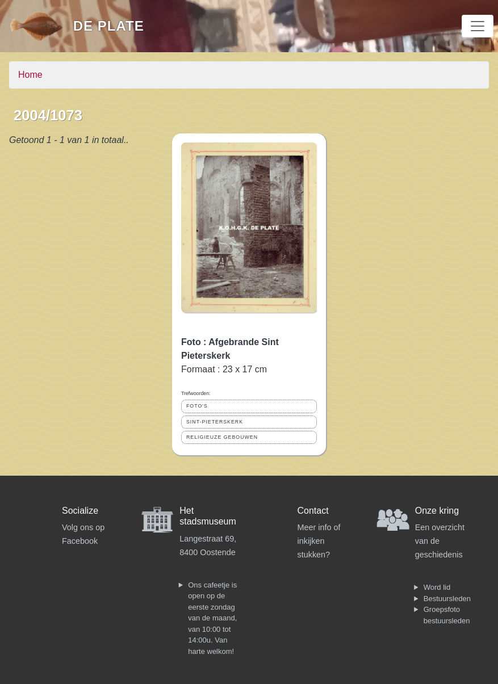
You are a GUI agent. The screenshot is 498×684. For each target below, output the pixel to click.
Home (30, 74)
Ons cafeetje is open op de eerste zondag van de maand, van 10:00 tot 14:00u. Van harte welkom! (212, 618)
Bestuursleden (447, 598)
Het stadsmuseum (207, 516)
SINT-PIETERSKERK (214, 422)
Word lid (437, 587)
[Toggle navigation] (477, 26)
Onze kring (437, 510)
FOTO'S (197, 406)
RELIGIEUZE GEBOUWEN (222, 437)
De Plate (108, 25)
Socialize (80, 510)
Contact (313, 510)
